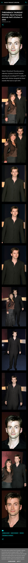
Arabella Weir (5, 533)
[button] (3, 25)
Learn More (11, 561)
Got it (19, 561)
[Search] (26, 2)
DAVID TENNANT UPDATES (11, 2)
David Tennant (14, 533)
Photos (21, 533)
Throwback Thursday (7, 535)
